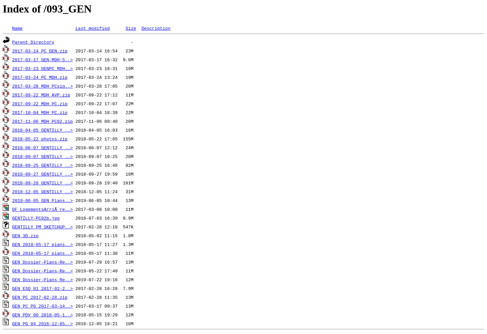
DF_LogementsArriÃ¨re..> (42, 209)
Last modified (92, 28)
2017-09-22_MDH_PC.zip (40, 104)
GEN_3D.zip (25, 235)
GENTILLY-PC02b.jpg (36, 218)
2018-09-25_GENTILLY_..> (42, 165)
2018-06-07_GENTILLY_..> (42, 147)
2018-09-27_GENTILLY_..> (42, 174)
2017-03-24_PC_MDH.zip (40, 77)
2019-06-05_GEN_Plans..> (42, 200)
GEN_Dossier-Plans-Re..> (42, 262)
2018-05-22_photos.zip (40, 139)
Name (17, 28)
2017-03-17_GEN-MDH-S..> (42, 60)
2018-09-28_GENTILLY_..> (42, 183)
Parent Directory (33, 42)
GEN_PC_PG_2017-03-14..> (42, 306)
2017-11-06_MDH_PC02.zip (42, 121)
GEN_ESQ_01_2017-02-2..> (42, 288)
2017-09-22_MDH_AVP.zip (41, 95)
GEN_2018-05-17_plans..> (42, 244)
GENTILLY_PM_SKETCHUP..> (42, 227)
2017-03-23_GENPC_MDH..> (42, 68)
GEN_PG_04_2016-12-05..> (42, 323)
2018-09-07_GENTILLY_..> (42, 156)
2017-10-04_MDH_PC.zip (40, 112)
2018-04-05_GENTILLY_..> (42, 130)
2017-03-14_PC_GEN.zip (40, 51)
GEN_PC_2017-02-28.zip (40, 297)
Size (130, 28)
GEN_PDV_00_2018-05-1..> (42, 315)
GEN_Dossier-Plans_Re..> (42, 279)
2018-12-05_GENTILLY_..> (42, 191)
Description (155, 28)
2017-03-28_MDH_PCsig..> (42, 86)
